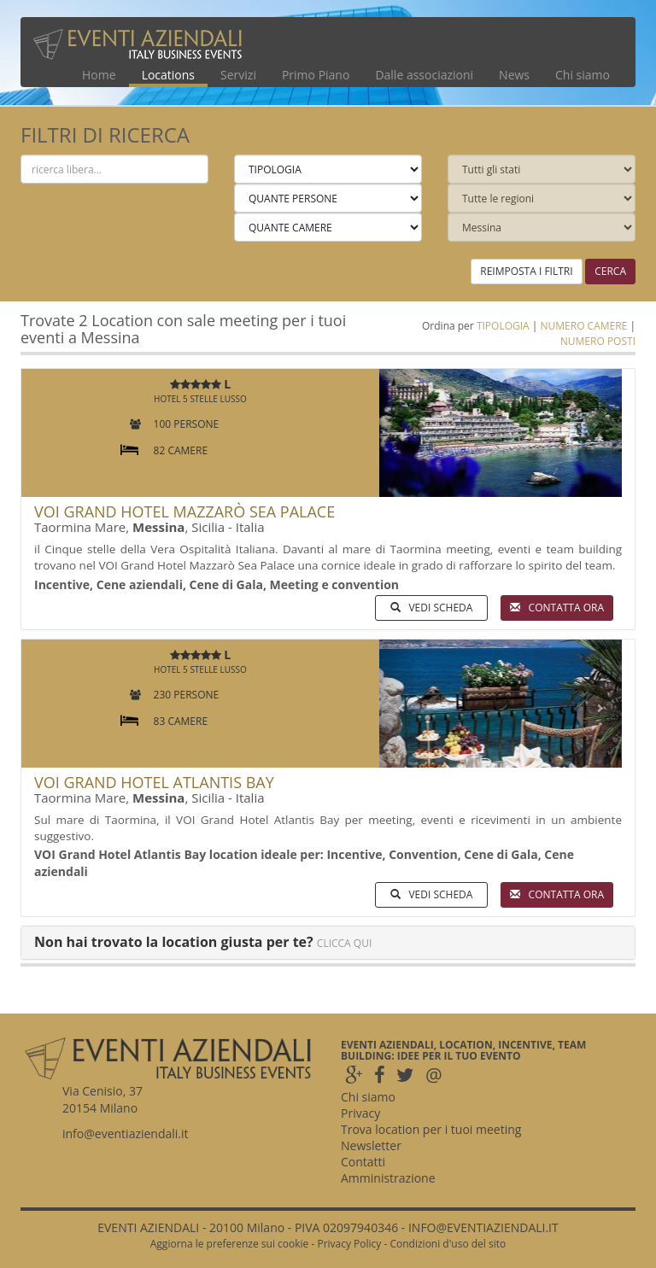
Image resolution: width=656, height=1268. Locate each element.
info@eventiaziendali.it (125, 1133)
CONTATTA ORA (557, 607)
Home (99, 75)
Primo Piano (315, 75)
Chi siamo (582, 75)
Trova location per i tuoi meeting (431, 1129)
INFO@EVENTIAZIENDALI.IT (483, 1227)
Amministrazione (388, 1178)
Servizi (238, 75)
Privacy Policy (349, 1243)
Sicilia (208, 526)
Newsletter (371, 1145)
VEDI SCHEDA (431, 607)
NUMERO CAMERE (583, 325)
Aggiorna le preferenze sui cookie (229, 1243)
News (514, 75)
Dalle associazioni (424, 75)
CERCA (610, 271)
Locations (168, 75)
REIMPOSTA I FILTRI (526, 271)
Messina (158, 526)
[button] (397, 433)
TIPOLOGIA (503, 325)
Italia (250, 526)
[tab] (328, 942)
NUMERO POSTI (598, 341)
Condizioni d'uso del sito (448, 1243)
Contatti (363, 1162)
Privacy (360, 1113)
